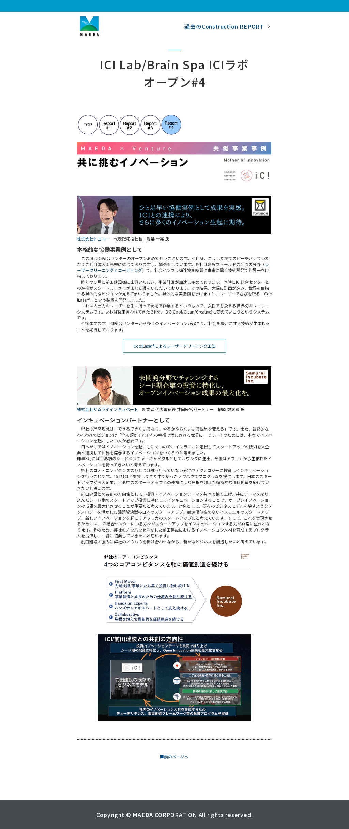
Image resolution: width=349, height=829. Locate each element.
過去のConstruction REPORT (224, 26)
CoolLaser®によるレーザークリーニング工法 (174, 346)
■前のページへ (174, 756)
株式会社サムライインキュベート (107, 409)
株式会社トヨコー (93, 239)
